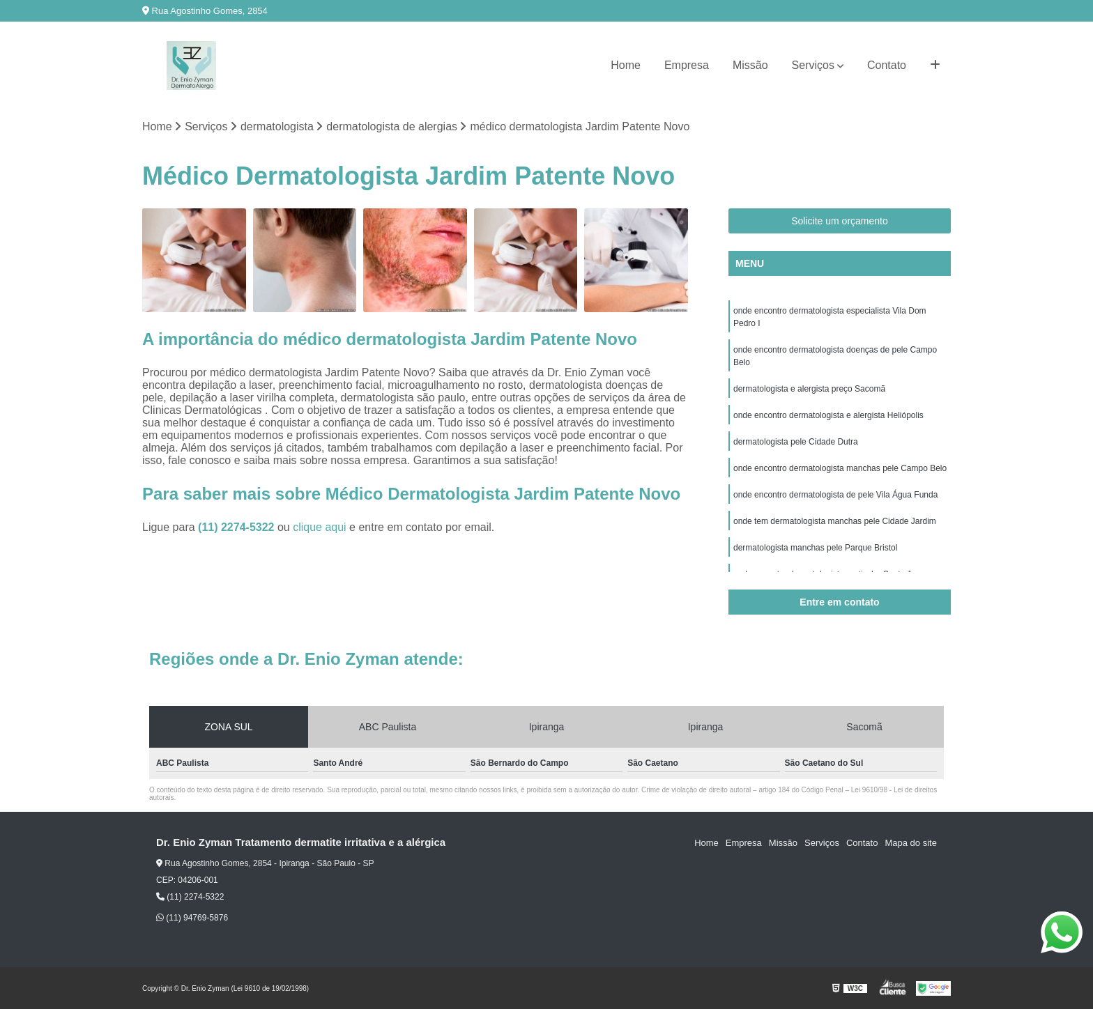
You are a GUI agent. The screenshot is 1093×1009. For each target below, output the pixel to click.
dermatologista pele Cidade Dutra (795, 442)
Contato (886, 65)
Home (626, 65)
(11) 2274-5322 (237, 527)
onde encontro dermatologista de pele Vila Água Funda (835, 495)
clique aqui (319, 527)
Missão (750, 65)
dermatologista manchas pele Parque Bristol (815, 548)
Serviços (813, 65)
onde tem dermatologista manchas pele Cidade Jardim (834, 521)
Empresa (686, 65)
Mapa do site (910, 843)
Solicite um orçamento (839, 220)
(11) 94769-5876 (192, 918)
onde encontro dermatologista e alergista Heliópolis (828, 415)
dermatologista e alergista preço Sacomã (809, 389)
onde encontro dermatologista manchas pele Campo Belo (840, 468)
